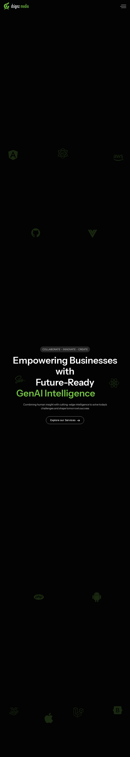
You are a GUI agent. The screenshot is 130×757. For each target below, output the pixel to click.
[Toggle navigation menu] (123, 6)
